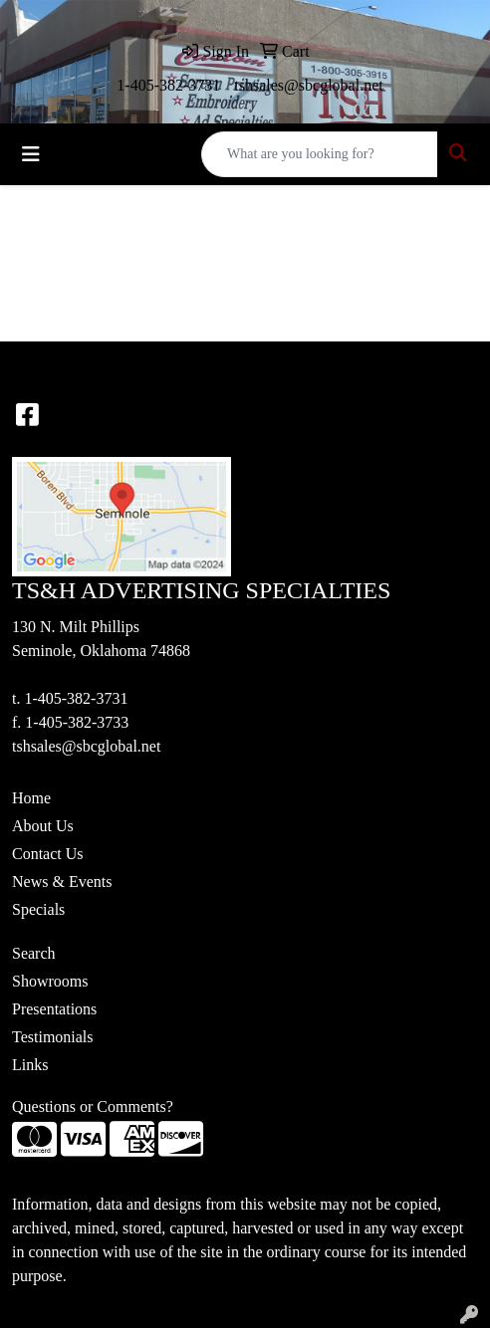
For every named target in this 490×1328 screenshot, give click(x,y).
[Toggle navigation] (31, 154)
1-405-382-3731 (168, 85)
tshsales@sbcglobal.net (308, 85)
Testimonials (53, 1036)
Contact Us (48, 853)
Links (30, 1064)
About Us (43, 825)
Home (31, 797)
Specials (38, 909)
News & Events (62, 881)
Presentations (54, 1008)
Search (34, 953)
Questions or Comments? (92, 1106)
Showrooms (50, 981)
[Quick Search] (319, 154)
